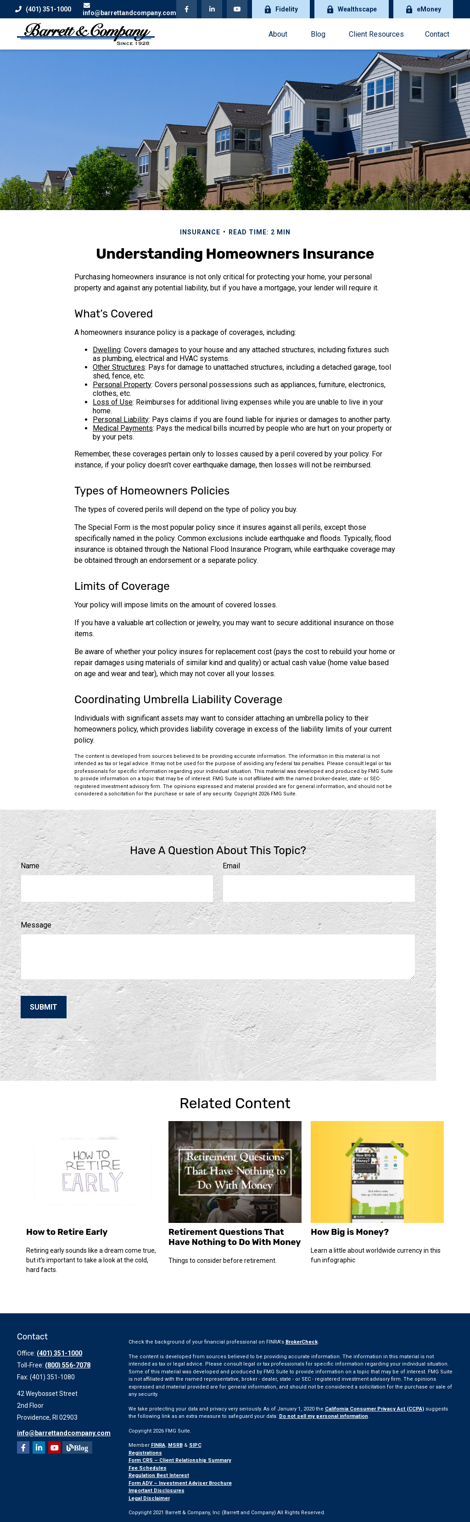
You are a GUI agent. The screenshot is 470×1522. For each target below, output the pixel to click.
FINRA (158, 1445)
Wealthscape (351, 9)
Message (36, 925)
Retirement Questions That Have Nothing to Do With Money (234, 1237)
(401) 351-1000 (43, 9)
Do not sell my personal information (323, 1416)
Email (231, 865)
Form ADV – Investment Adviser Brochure (180, 1483)
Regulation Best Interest (159, 1475)
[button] (277, 34)
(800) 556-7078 (67, 1365)
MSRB (175, 1445)
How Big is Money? (350, 1232)
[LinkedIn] (211, 9)
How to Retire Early (67, 1232)
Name (30, 865)
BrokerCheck (301, 1342)
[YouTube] (237, 9)
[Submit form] (44, 1007)
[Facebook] (186, 9)
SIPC (195, 1445)
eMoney (423, 9)
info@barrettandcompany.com (129, 9)
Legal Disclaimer (149, 1498)
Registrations (145, 1453)
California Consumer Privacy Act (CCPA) (374, 1409)
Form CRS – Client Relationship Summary (180, 1460)
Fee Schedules (148, 1468)
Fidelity (281, 9)
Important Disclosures (157, 1491)
